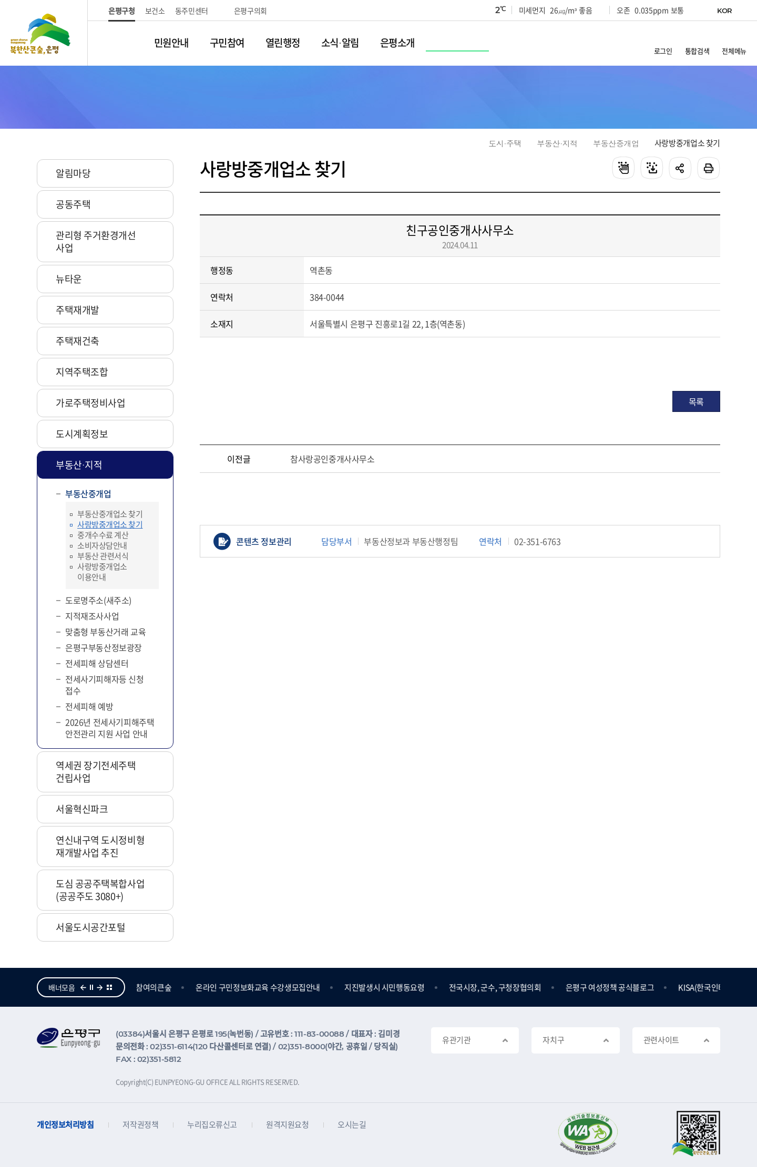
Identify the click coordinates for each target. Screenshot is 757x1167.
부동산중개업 (616, 143)
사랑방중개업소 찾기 (687, 143)
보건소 (155, 10)
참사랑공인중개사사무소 (332, 458)
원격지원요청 (287, 1124)
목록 (696, 401)
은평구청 (121, 10)
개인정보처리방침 (65, 1124)
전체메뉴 (734, 50)
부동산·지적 (557, 143)
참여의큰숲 (154, 987)
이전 (83, 987)
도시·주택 (504, 143)
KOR (724, 10)
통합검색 (697, 50)
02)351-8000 (301, 1046)
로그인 (663, 50)
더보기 (109, 987)
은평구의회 (250, 10)
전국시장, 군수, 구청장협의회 (496, 987)
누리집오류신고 (212, 1124)
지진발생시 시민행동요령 (385, 987)
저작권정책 (140, 1124)
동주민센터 (191, 10)
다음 (100, 987)
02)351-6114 (171, 1046)
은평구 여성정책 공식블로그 (611, 987)
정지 (91, 987)
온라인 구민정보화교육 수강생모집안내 (259, 987)
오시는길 (351, 1124)
